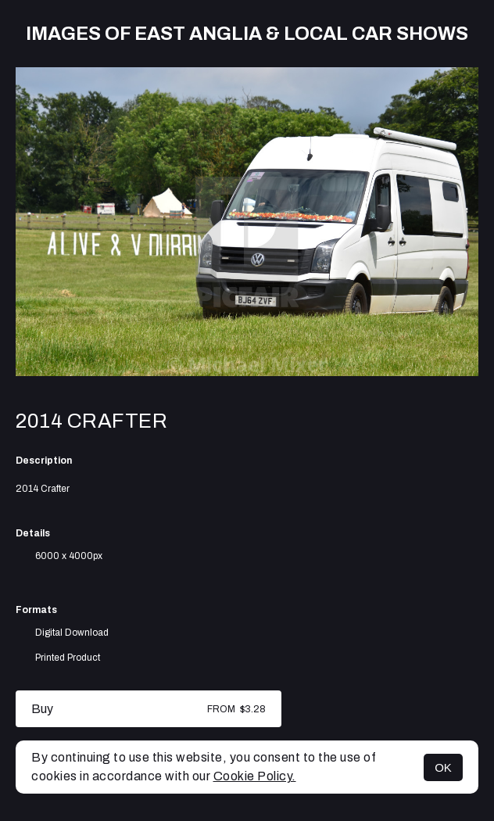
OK (443, 767)
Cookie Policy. (254, 776)
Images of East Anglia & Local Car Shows (247, 33)
